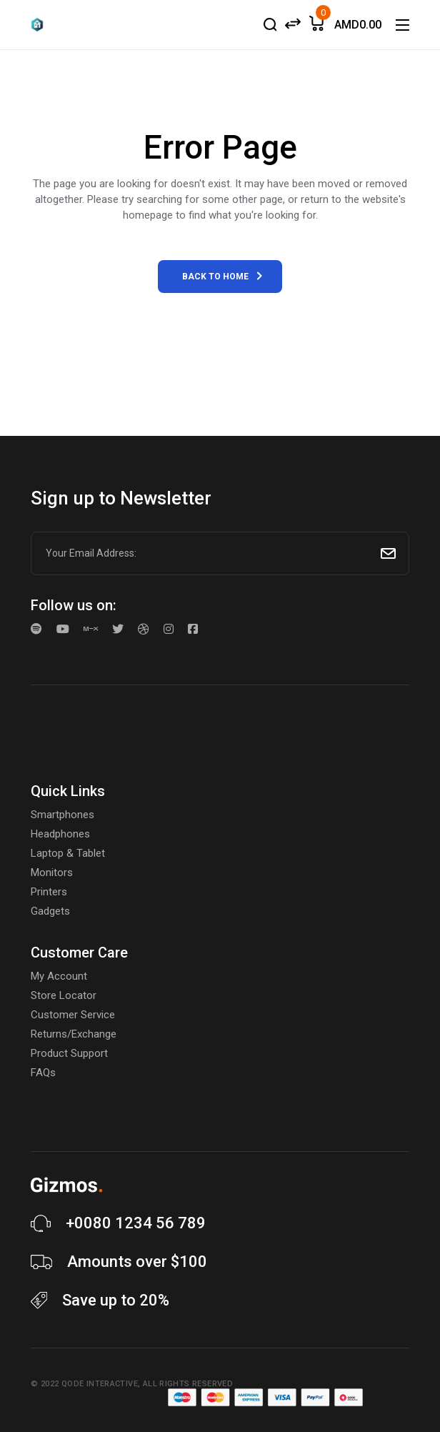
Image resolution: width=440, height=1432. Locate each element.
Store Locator (63, 995)
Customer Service (73, 1014)
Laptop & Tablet (68, 853)
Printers (49, 891)
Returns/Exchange (73, 1034)
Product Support (69, 1053)
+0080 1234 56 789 (136, 1223)
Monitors (52, 872)
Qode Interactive (99, 1383)
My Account (59, 976)
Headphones (60, 833)
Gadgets (50, 911)
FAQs (43, 1072)
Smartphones (62, 814)
